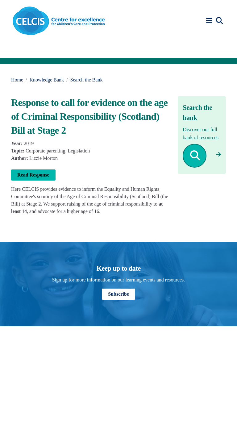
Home (17, 79)
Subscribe (118, 294)
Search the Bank (86, 79)
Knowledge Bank (47, 79)
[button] (210, 21)
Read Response (33, 174)
